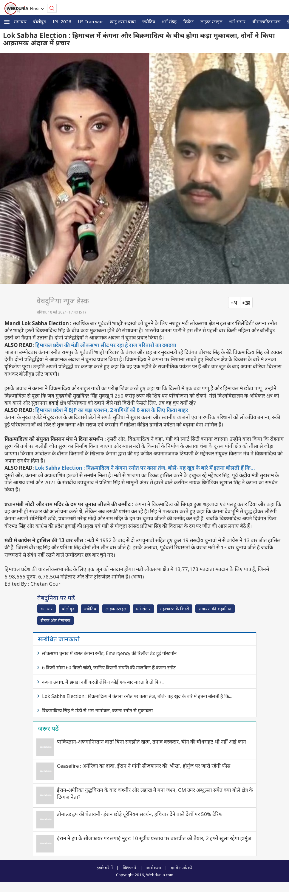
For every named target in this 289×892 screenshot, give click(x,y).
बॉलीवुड (39, 21)
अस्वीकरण (153, 867)
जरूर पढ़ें (48, 728)
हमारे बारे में (105, 867)
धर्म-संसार (237, 21)
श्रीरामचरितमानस (266, 21)
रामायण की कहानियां (215, 609)
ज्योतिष (148, 21)
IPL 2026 (62, 21)
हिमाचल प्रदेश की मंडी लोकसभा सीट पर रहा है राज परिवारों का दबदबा (105, 345)
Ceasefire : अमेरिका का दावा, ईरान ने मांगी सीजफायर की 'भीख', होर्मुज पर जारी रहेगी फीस (143, 765)
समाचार (20, 21)
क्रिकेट (188, 21)
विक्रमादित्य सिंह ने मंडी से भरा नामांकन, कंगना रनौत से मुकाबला (97, 710)
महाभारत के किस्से (174, 609)
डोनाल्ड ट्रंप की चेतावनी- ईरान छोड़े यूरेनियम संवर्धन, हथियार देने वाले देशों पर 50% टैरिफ (139, 814)
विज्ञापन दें (129, 867)
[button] (7, 22)
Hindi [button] (35, 8)
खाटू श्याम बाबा (123, 21)
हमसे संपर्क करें (181, 867)
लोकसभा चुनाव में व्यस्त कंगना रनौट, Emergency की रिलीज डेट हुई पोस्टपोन (109, 653)
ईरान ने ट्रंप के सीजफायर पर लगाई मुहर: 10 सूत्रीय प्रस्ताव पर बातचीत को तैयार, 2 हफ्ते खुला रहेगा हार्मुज (154, 838)
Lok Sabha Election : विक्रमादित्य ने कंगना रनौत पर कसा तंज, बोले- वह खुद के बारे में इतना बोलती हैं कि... (145, 467)
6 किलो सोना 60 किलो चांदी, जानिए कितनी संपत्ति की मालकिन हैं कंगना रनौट (109, 667)
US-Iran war (90, 21)
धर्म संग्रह (169, 21)
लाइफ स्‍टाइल (211, 21)
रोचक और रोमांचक (55, 620)
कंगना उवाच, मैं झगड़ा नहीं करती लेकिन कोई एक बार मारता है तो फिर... (103, 682)
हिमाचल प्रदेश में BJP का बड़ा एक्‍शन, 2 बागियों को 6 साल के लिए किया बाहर (111, 410)
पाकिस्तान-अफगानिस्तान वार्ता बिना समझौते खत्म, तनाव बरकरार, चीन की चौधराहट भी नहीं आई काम (151, 741)
